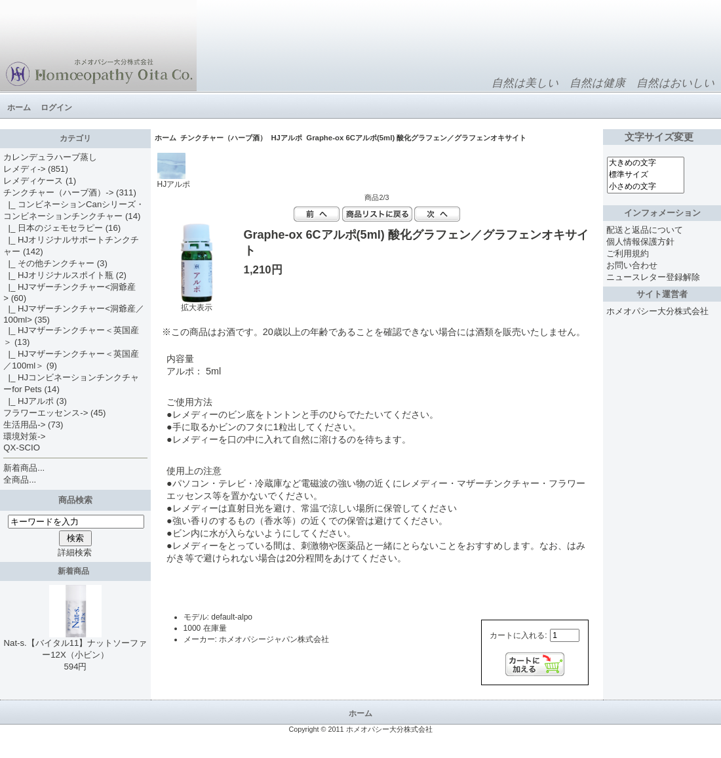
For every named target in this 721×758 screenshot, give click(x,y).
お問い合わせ (631, 265)
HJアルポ (286, 138)
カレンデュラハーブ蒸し (50, 157)
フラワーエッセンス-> (45, 413)
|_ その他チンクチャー (48, 263)
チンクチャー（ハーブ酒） (223, 138)
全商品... (19, 480)
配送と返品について (644, 230)
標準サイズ (646, 175)
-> (58, 192)
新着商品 (76, 571)
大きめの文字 (646, 163)
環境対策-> (24, 436)
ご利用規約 (627, 253)
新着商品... (24, 468)
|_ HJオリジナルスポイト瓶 (58, 275)
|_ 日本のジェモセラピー (53, 228)
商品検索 (75, 500)
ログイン (56, 107)
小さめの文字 (646, 187)
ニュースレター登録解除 (653, 277)
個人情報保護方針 (640, 242)
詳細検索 (75, 552)
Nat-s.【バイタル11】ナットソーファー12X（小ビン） (75, 644)
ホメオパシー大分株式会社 (657, 311)
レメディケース (33, 181)
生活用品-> (24, 424)
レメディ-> (24, 169)
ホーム (19, 107)
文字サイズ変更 (662, 137)
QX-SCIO (21, 447)
